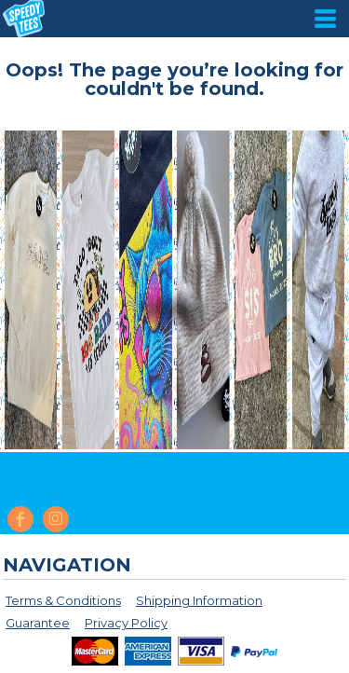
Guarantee (38, 622)
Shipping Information (199, 600)
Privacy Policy (126, 622)
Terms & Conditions (63, 600)
